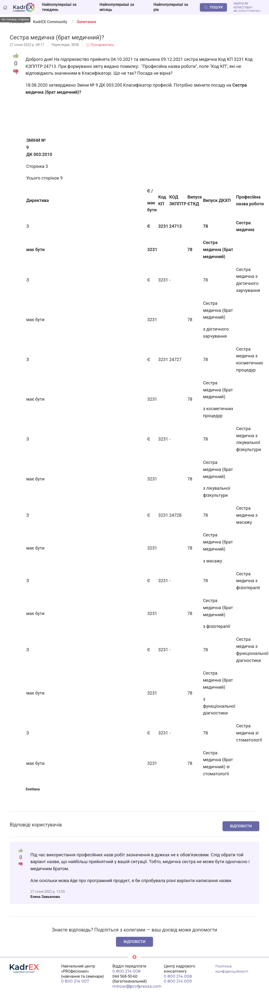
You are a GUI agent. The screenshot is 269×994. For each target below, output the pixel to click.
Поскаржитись (100, 45)
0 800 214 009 (178, 981)
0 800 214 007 (75, 981)
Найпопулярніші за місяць (116, 7)
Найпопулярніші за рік (170, 7)
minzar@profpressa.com (136, 986)
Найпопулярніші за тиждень (59, 7)
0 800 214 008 (126, 971)
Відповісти (241, 826)
